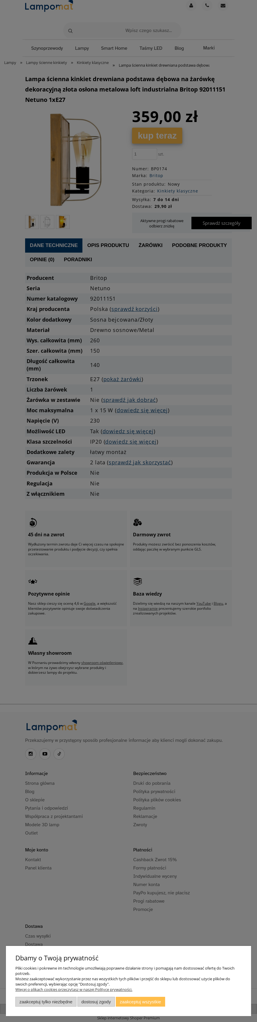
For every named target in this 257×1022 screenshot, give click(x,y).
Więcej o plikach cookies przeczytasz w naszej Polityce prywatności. (73, 989)
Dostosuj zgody (96, 1001)
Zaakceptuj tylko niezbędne (45, 1001)
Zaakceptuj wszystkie (140, 1001)
